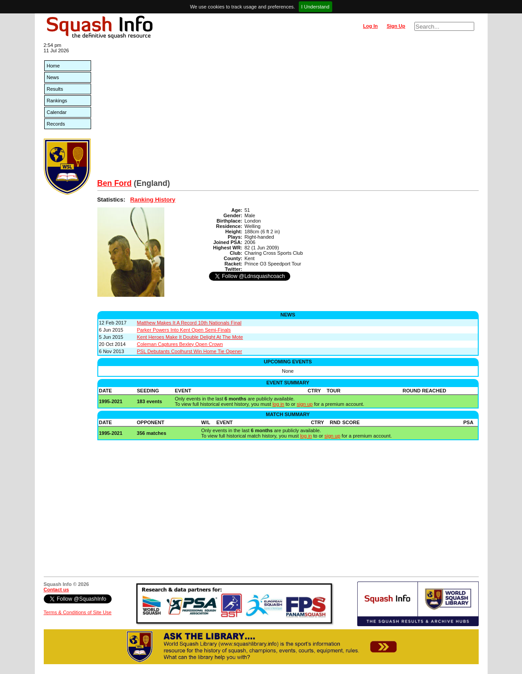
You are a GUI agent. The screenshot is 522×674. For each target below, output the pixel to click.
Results (55, 89)
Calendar (57, 112)
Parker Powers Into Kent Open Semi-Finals (184, 330)
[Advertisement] (288, 111)
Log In (370, 26)
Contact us (56, 589)
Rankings (57, 100)
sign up (305, 404)
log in (278, 404)
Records (56, 123)
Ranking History (152, 199)
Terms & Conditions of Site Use (78, 612)
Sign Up (396, 26)
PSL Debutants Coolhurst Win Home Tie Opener (189, 351)
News (53, 77)
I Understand (315, 6)
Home (53, 65)
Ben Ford (114, 183)
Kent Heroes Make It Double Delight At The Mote (190, 337)
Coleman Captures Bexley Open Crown (180, 344)
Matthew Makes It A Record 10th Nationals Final (189, 322)
